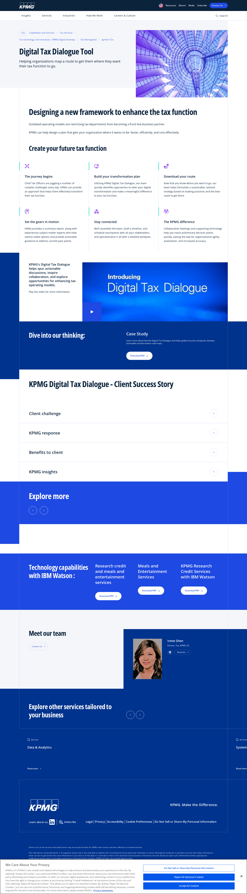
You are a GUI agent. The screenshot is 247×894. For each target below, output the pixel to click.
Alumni (182, 5)
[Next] (44, 510)
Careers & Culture (125, 15)
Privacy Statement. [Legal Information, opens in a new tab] (103, 890)
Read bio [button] (181, 652)
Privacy (100, 822)
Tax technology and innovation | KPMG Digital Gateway (47, 39)
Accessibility (115, 822)
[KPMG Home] (27, 5)
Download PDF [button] (139, 355)
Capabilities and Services (42, 32)
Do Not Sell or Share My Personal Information (185, 822)
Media (192, 5)
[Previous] (33, 510)
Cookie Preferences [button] (139, 822)
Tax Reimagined (88, 39)
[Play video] (92, 311)
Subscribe (202, 5)
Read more (32, 768)
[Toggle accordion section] (214, 413)
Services (47, 15)
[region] (123, 876)
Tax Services (66, 32)
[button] (161, 5)
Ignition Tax (108, 39)
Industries (69, 15)
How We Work (94, 15)
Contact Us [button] (37, 646)
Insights (26, 15)
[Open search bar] (222, 16)
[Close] (241, 876)
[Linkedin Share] (52, 822)
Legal (89, 822)
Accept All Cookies (189, 885)
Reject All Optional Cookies (189, 877)
